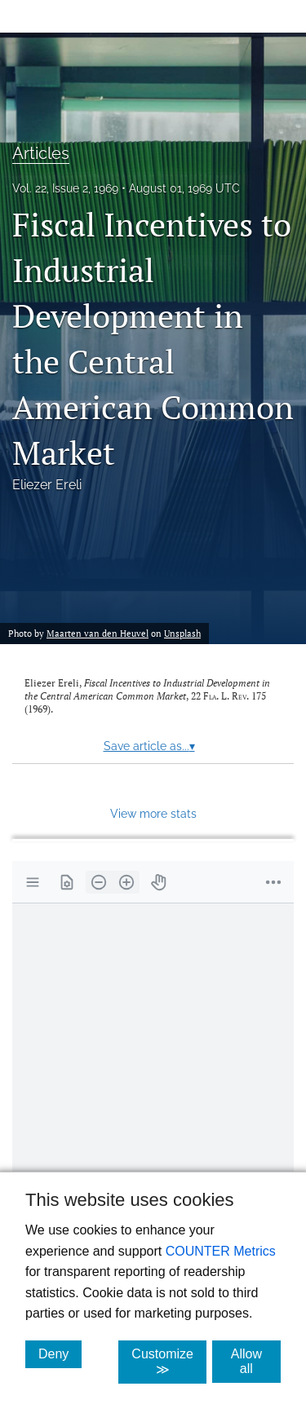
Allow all (256, 1361)
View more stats (153, 813)
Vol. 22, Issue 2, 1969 (65, 188)
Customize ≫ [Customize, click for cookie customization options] (168, 1361)
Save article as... (149, 746)
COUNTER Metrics (221, 1251)
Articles (40, 153)
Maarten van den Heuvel (98, 633)
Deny (60, 1353)
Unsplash (182, 633)
